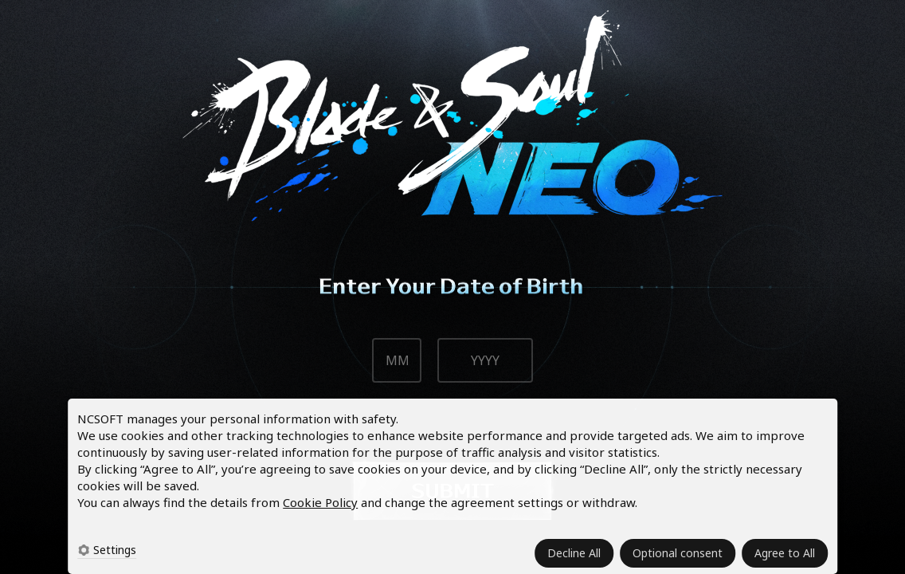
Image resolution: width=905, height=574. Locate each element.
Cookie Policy (320, 502)
